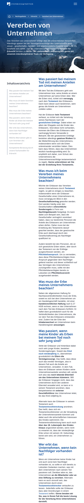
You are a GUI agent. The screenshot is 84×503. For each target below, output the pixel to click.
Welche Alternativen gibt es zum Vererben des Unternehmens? (20, 141)
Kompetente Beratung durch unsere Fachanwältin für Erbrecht (21, 151)
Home (9, 16)
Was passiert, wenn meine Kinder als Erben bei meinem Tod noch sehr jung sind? (21, 121)
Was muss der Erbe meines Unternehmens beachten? (20, 112)
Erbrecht (34, 16)
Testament (44, 493)
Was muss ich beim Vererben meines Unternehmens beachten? (21, 103)
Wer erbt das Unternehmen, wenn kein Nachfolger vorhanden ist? (20, 131)
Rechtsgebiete (20, 16)
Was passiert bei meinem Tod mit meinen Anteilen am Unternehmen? (21, 93)
